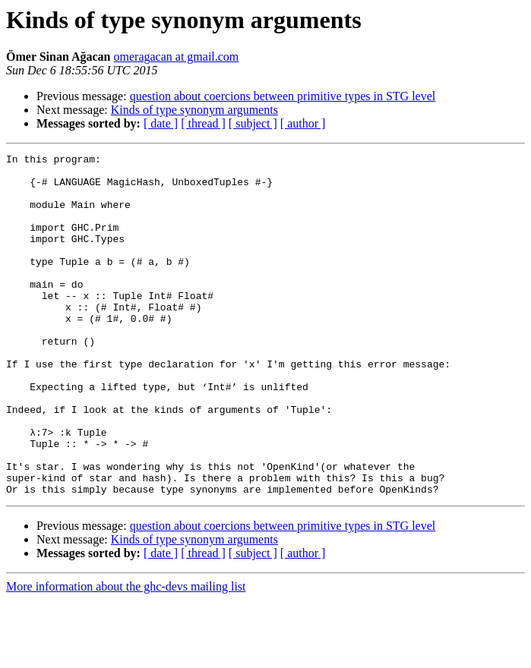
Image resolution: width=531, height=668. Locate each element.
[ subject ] (253, 123)
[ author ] (303, 123)
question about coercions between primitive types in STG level (283, 96)
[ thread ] (203, 123)
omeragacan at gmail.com (176, 56)
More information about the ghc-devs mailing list (126, 654)
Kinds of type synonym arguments (194, 109)
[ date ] (161, 123)
